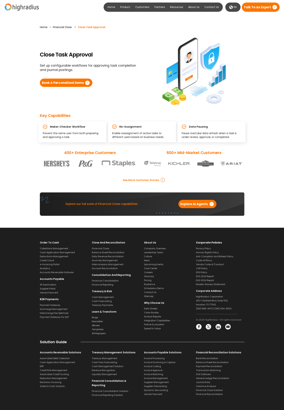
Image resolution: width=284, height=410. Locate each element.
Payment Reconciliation (209, 366)
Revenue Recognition (103, 370)
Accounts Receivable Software (57, 272)
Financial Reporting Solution (107, 395)
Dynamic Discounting (156, 390)
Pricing (147, 280)
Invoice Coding (152, 366)
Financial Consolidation (105, 280)
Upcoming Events (153, 264)
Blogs (95, 317)
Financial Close (62, 27)
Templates (98, 329)
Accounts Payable (52, 279)
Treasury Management (104, 358)
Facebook (199, 327)
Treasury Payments (102, 305)
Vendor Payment (49, 292)
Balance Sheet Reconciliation (108, 252)
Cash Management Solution (107, 366)
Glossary (149, 276)
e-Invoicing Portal (49, 264)
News (147, 260)
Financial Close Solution (209, 390)
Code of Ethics (204, 260)
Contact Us (211, 7)
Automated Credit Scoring (54, 374)
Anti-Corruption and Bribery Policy (214, 256)
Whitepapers (99, 333)
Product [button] (125, 7)
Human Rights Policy (207, 252)
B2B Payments (49, 299)
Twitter (209, 327)
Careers (148, 272)
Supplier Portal (47, 288)
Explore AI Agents (194, 204)
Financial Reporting (102, 284)
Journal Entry (203, 382)
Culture (148, 256)
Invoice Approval (153, 370)
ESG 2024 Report (205, 280)
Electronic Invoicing (50, 382)
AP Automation (48, 284)
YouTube (228, 327)
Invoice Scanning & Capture (159, 362)
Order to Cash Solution (52, 386)
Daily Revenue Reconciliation (108, 256)
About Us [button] (193, 7)
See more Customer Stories (141, 180)
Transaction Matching (208, 370)
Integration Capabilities (157, 320)
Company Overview (155, 248)
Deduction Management (53, 378)
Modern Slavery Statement (210, 284)
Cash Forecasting (102, 301)
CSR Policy (202, 268)
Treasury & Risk (102, 291)
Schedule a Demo (154, 288)
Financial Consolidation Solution (110, 391)
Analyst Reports (152, 316)
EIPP (42, 366)
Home (111, 7)
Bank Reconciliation (207, 358)
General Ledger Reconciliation (212, 378)
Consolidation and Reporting (111, 275)
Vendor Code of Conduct (210, 264)
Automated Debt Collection (55, 358)
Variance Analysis (206, 386)
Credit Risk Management (53, 370)
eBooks (96, 325)
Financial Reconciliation (209, 394)
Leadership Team (153, 252)
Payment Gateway (50, 305)
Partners (159, 7)
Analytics (45, 268)
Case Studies (151, 312)
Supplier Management (156, 382)
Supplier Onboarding (155, 386)
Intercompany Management (107, 264)
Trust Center (150, 268)
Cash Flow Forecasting (104, 362)
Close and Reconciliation (108, 242)
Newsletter (97, 321)
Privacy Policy (203, 248)
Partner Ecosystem (154, 324)
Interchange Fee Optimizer (54, 313)
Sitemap (148, 296)
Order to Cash (49, 242)
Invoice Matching (153, 374)
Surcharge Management (53, 309)
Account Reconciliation (105, 268)
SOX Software (203, 374)
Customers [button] (142, 7)
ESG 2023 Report (205, 276)
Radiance (149, 284)
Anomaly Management (105, 260)
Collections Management (54, 248)
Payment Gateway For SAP (54, 317)
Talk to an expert (257, 7)
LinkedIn (218, 327)
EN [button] (233, 7)
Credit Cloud (47, 260)
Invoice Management (156, 378)
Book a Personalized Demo (63, 83)
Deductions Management (54, 256)
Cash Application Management (57, 252)
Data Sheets (150, 308)
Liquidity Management (104, 374)
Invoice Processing (154, 358)
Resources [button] (176, 7)
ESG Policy (201, 272)
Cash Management (103, 297)
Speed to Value (152, 328)
